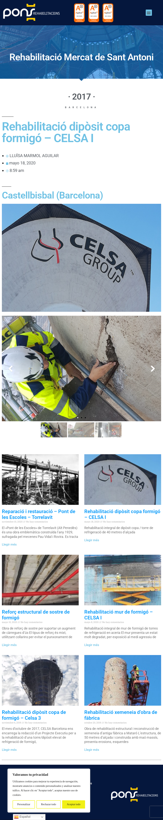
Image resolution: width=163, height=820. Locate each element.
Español (22, 817)
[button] (149, 13)
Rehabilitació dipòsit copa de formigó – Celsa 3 (34, 715)
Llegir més (9, 544)
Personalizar (23, 804)
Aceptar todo (73, 804)
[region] (49, 791)
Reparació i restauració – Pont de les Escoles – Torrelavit (38, 514)
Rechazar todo (48, 804)
